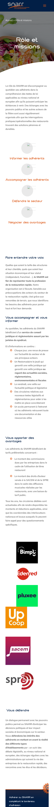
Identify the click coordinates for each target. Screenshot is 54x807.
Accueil (9, 20)
